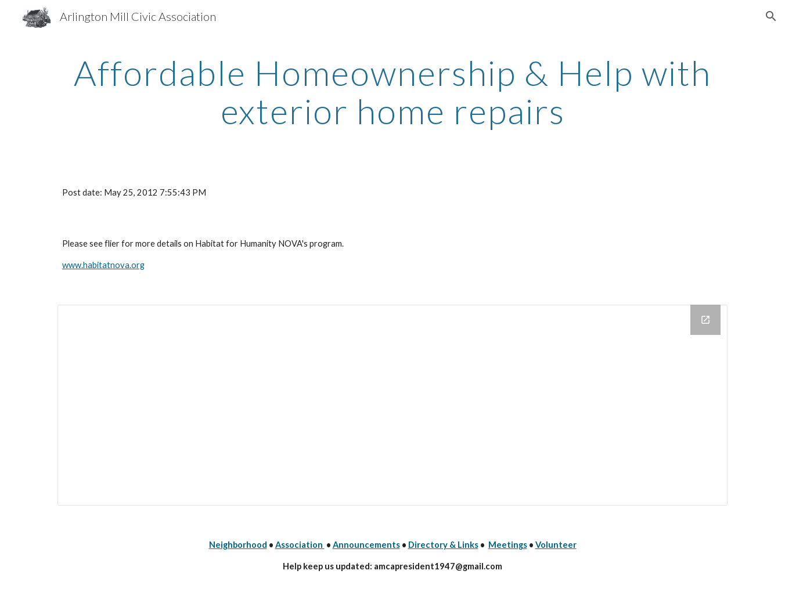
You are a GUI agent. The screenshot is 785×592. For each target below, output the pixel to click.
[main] (392, 92)
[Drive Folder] (392, 405)
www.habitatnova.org (103, 265)
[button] (771, 16)
